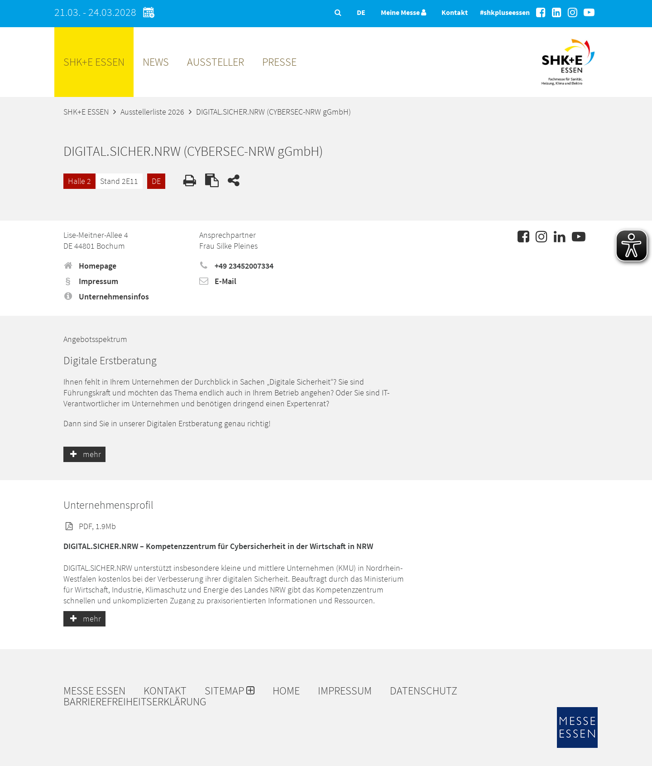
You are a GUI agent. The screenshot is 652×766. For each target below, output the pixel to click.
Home (286, 690)
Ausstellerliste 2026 (152, 111)
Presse (279, 62)
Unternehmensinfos (106, 296)
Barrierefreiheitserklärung (134, 701)
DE (156, 181)
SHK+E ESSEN (94, 62)
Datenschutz (423, 690)
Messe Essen (94, 690)
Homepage (89, 265)
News (156, 62)
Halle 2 (79, 181)
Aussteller (215, 62)
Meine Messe (403, 12)
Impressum (90, 281)
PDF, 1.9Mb (89, 526)
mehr (84, 454)
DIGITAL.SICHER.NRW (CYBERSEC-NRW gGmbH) (273, 111)
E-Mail (217, 281)
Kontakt (454, 12)
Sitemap (229, 690)
